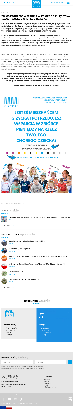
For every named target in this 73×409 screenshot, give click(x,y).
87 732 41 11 (7, 386)
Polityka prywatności (51, 387)
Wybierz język (56, 2)
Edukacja (9, 335)
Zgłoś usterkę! (45, 330)
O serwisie (47, 380)
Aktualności (47, 383)
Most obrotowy (46, 332)
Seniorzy (9, 332)
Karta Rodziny (10, 330)
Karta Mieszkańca (11, 328)
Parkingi (43, 335)
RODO (46, 385)
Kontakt (46, 381)
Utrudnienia (45, 328)
